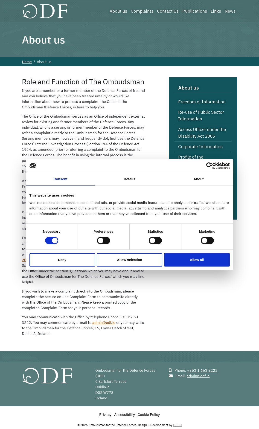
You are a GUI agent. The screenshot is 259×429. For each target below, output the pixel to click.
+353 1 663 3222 (202, 370)
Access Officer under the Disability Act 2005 (202, 132)
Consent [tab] (60, 179)
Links (216, 11)
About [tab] (199, 179)
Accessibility (124, 414)
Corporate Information (200, 146)
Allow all (197, 260)
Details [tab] (129, 179)
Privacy (105, 414)
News (230, 11)
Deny (62, 260)
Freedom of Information (202, 101)
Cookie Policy (149, 414)
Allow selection (129, 260)
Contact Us (168, 11)
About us (118, 11)
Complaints (142, 11)
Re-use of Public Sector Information (201, 115)
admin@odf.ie (103, 322)
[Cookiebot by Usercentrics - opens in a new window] (209, 165)
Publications (194, 11)
